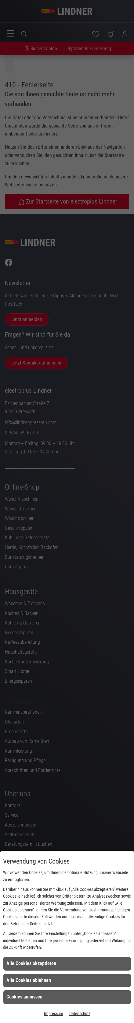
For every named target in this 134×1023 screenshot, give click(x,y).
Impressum (53, 1013)
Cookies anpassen (24, 997)
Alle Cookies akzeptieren (31, 963)
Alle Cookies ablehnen (28, 980)
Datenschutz (79, 1013)
